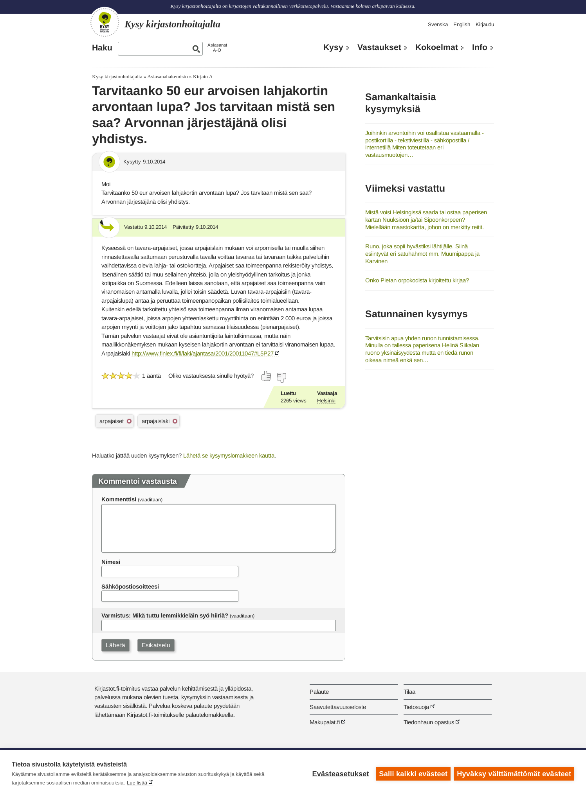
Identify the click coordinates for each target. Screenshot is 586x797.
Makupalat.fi (325, 722)
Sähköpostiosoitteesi (130, 586)
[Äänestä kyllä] (266, 376)
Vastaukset (379, 47)
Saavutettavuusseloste (338, 707)
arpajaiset (111, 421)
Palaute (319, 691)
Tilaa (409, 691)
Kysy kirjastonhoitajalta (117, 76)
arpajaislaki (155, 421)
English (461, 24)
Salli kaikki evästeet (413, 773)
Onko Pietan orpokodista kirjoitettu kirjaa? (417, 280)
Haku (102, 47)
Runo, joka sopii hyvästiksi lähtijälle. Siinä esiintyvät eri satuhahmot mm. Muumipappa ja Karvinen (422, 253)
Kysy (333, 47)
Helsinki (326, 401)
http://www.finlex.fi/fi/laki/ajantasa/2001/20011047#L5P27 (203, 353)
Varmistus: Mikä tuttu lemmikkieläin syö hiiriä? (164, 615)
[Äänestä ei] (281, 378)
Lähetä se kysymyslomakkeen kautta (228, 455)
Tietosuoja (416, 707)
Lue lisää (137, 783)
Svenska (438, 24)
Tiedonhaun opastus (429, 722)
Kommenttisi (118, 499)
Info (479, 47)
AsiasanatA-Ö (217, 47)
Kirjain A (203, 76)
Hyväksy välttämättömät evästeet (514, 773)
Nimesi (110, 561)
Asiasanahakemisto (167, 76)
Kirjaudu (485, 24)
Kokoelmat (436, 47)
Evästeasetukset (340, 773)
